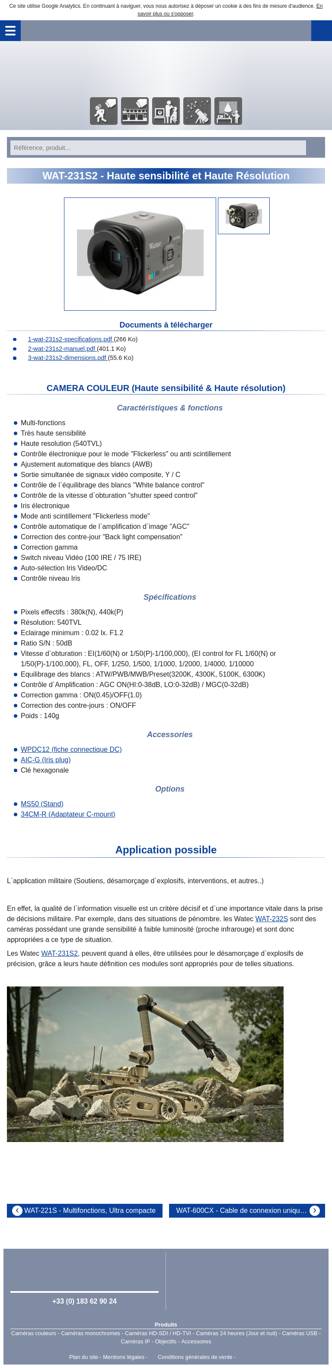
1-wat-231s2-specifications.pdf (66, 339)
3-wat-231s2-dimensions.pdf (63, 357)
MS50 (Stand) (42, 804)
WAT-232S (271, 919)
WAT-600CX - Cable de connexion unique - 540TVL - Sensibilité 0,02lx (250, 1210)
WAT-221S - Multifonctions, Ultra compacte (90, 1210)
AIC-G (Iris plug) (46, 760)
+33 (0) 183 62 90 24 (84, 1301)
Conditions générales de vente (195, 1357)
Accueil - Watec (166, 68)
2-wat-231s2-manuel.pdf (58, 348)
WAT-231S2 (59, 953)
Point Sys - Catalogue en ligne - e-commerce (250, 1357)
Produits (166, 1324)
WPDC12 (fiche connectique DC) (71, 749)
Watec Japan (247, 1280)
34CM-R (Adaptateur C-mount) (68, 814)
